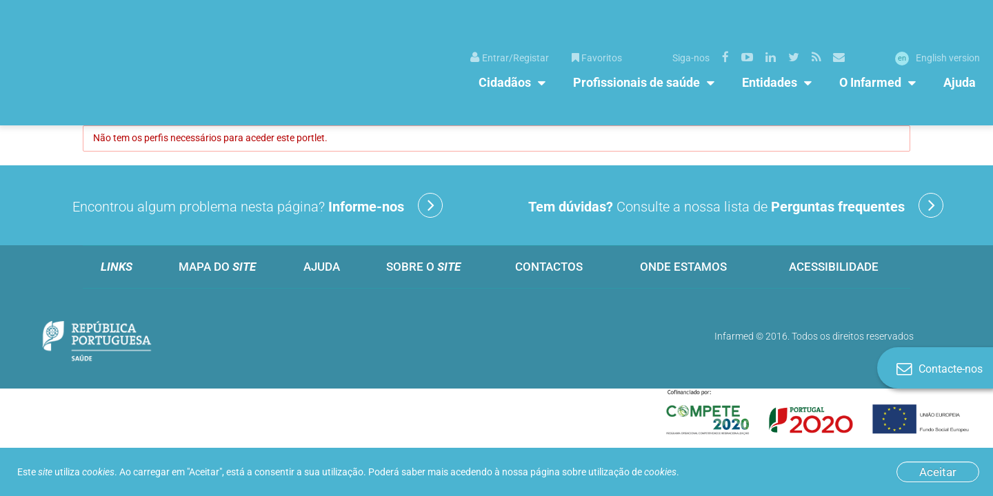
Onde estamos (683, 266)
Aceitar (937, 472)
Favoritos (597, 57)
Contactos (549, 266)
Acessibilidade (834, 266)
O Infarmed (870, 82)
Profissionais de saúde (636, 82)
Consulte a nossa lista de (735, 205)
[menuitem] (509, 57)
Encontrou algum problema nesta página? (257, 205)
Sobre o (423, 266)
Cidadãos (505, 82)
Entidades (769, 82)
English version (937, 57)
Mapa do (217, 266)
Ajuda (959, 82)
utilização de (632, 471)
